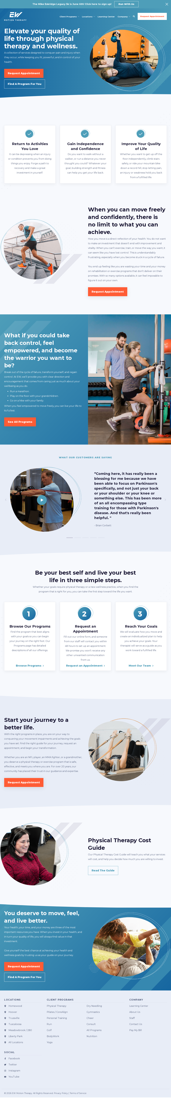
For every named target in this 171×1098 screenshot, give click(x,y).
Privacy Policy (61, 1094)
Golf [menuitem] (49, 1030)
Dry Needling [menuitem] (94, 1006)
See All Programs (20, 421)
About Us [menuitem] (134, 1012)
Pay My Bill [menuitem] (135, 1030)
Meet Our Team (140, 666)
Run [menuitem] (49, 1024)
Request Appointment (24, 73)
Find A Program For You (24, 84)
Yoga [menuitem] (49, 1043)
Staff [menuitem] (132, 1018)
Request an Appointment (84, 666)
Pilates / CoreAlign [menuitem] (57, 1012)
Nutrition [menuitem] (92, 1037)
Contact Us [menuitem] (135, 1024)
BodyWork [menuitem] (53, 1037)
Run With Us (126, 4)
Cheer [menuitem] (90, 1018)
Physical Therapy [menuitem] (56, 1006)
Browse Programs (28, 666)
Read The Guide (103, 871)
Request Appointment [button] (152, 16)
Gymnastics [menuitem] (93, 1012)
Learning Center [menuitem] (138, 1006)
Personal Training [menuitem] (57, 1018)
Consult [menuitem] (91, 1024)
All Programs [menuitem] (94, 1030)
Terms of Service (78, 1094)
